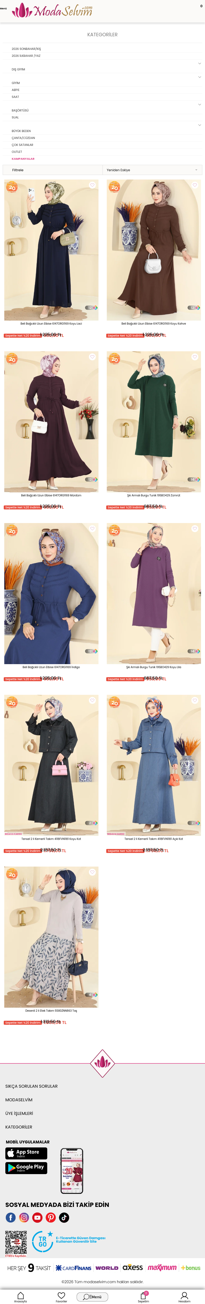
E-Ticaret (86, 1279)
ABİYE (15, 90)
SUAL (15, 117)
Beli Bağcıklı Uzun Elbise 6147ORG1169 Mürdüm (51, 495)
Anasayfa (20, 1297)
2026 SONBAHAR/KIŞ (26, 49)
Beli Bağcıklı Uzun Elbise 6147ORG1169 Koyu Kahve (153, 324)
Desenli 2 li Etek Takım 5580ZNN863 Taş (51, 1011)
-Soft (73, 1279)
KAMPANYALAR (23, 159)
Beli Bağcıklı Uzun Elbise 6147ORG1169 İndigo (51, 667)
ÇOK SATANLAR (22, 145)
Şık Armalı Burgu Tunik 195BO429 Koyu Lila (153, 667)
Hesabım (185, 1297)
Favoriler (61, 1297)
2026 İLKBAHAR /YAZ (26, 56)
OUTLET (17, 152)
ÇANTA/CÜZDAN (23, 138)
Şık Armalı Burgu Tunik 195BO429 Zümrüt (153, 495)
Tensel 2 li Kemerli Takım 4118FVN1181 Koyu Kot (51, 839)
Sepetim (143, 1297)
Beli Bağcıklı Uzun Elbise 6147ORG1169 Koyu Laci (51, 324)
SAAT (15, 97)
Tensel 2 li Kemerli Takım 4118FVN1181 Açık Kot (154, 839)
